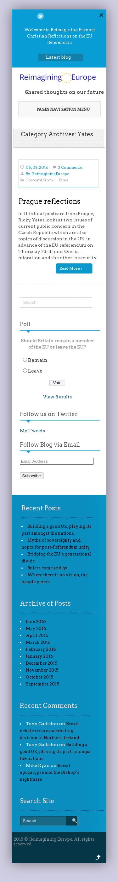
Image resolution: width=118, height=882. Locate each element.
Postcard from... (41, 180)
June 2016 (36, 621)
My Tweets (32, 430)
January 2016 (39, 656)
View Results (57, 396)
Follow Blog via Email (50, 444)
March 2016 (38, 642)
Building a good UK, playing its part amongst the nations (55, 751)
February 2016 (41, 649)
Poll (25, 324)
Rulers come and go (47, 568)
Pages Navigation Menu (59, 109)
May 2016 (36, 628)
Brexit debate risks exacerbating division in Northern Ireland (49, 730)
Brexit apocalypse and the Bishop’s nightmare (49, 772)
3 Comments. (70, 167)
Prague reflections (49, 201)
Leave (35, 371)
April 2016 (37, 635)
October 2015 (39, 677)
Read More (70, 268)
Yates (63, 180)
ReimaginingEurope (50, 173)
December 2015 (41, 663)
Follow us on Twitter (49, 414)
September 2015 (42, 684)
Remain (38, 360)
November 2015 (42, 670)
